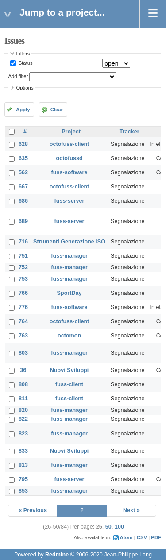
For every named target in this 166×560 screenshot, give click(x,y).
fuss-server (69, 201)
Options (25, 87)
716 (23, 242)
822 (23, 419)
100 (119, 527)
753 (23, 279)
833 (23, 451)
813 (23, 465)
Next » (131, 510)
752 (23, 267)
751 (23, 256)
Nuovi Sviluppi (69, 370)
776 (23, 307)
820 (23, 410)
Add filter (18, 76)
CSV (142, 537)
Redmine (57, 555)
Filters (23, 53)
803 (23, 353)
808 (23, 384)
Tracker (129, 132)
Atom (126, 537)
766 (23, 293)
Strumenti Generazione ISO (69, 242)
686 (23, 201)
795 (23, 479)
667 (23, 187)
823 (23, 434)
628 (23, 144)
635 (23, 158)
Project (71, 132)
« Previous (33, 510)
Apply (23, 109)
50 (108, 527)
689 (23, 221)
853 (23, 491)
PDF (156, 537)
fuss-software (69, 172)
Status (25, 63)
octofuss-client (69, 144)
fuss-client (69, 384)
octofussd (69, 158)
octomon (69, 336)
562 (23, 172)
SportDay (69, 293)
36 (23, 370)
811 (23, 399)
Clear (56, 109)
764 (23, 321)
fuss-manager (69, 256)
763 (23, 336)
